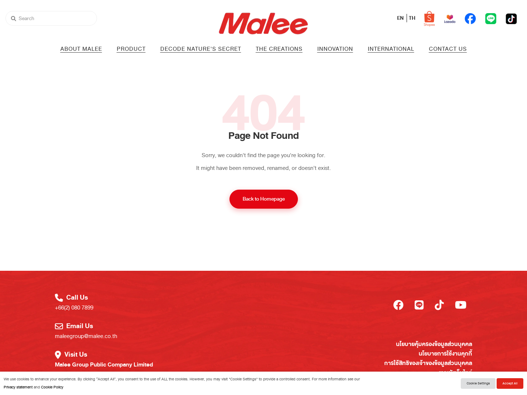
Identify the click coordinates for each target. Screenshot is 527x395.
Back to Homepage (264, 199)
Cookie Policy (52, 387)
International (391, 49)
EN (401, 18)
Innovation (335, 49)
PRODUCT (131, 49)
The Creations (279, 49)
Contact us (448, 49)
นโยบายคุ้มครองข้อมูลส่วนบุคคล (434, 344)
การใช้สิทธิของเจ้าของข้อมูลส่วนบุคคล (428, 363)
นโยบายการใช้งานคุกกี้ (445, 353)
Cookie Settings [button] (478, 383)
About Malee (81, 49)
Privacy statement (18, 387)
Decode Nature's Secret (200, 49)
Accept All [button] (509, 383)
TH (412, 18)
